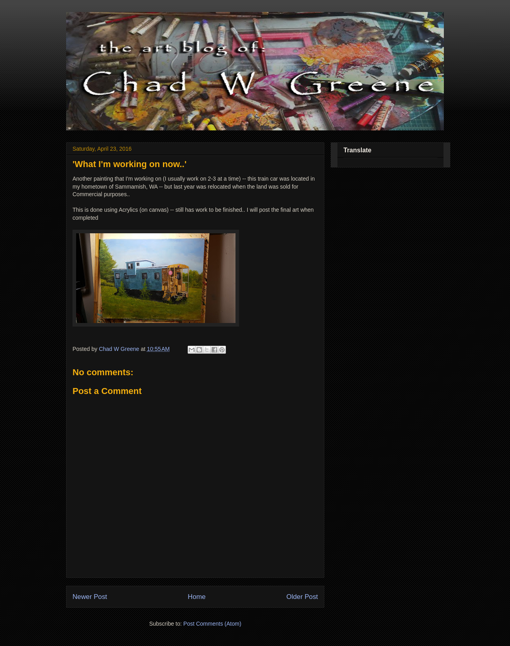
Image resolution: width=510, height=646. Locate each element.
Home (197, 597)
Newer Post (90, 597)
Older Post (302, 597)
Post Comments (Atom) (212, 623)
